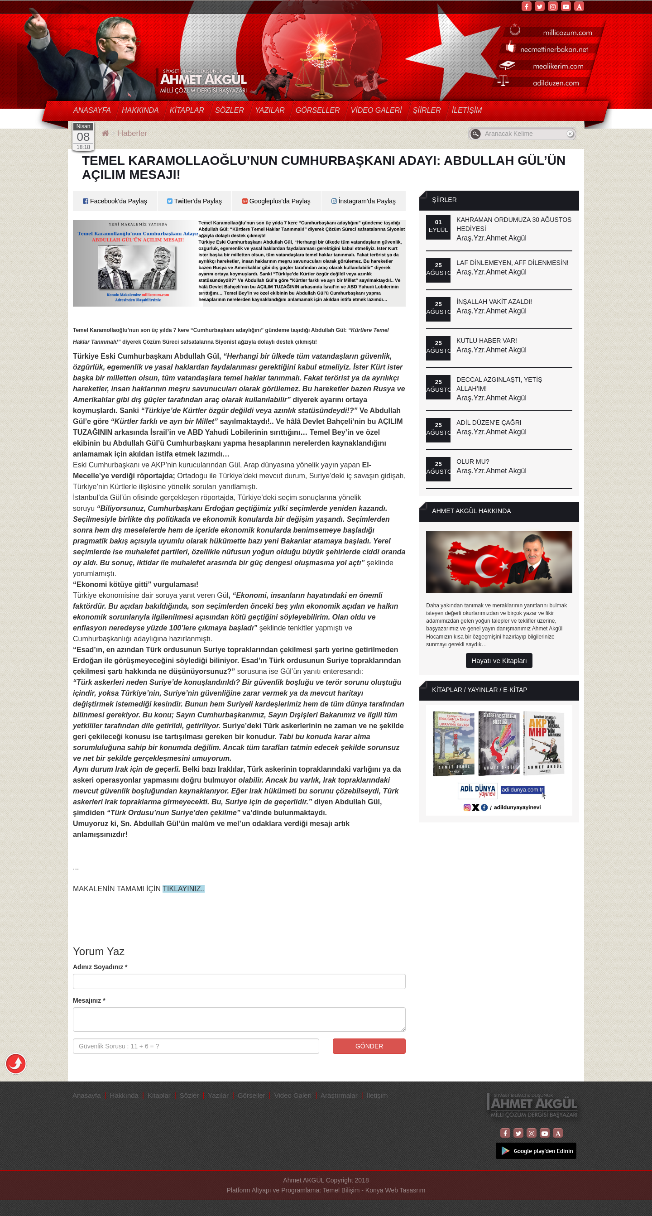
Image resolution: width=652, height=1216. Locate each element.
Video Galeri (376, 110)
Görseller (318, 110)
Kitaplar (187, 110)
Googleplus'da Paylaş (276, 201)
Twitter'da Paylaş (194, 201)
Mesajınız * (89, 1000)
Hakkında (140, 110)
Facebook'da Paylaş (115, 201)
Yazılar (270, 110)
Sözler (229, 110)
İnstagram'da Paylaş (363, 201)
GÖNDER (369, 1046)
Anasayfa (92, 110)
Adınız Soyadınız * (100, 967)
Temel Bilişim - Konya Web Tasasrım (374, 1190)
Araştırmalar (339, 1095)
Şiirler (427, 110)
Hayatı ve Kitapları (499, 660)
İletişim (467, 110)
